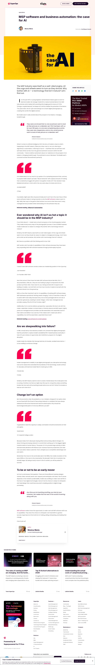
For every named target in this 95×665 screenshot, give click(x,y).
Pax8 (64, 644)
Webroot (65, 638)
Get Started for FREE (81, 124)
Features (36, 608)
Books (64, 612)
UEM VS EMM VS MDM (82, 614)
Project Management (38, 642)
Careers (35, 618)
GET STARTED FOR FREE (80, 3)
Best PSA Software (82, 618)
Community (66, 604)
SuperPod (65, 608)
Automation (51, 618)
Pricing (35, 610)
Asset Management (53, 604)
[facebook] (85, 91)
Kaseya (79, 644)
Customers (36, 614)
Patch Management (53, 606)
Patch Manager (81, 612)
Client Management (53, 620)
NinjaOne (80, 634)
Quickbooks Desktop (68, 642)
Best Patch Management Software (84, 609)
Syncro (79, 632)
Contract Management (53, 622)
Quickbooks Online (67, 640)
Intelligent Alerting (52, 612)
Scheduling (50, 631)
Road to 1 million (67, 616)
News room (36, 616)
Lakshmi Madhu (39, 591)
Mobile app (50, 626)
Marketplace (36, 612)
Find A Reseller (37, 628)
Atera (79, 630)
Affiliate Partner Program (39, 622)
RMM (35, 640)
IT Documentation (38, 644)
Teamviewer (66, 632)
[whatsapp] (82, 91)
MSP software (51, 199)
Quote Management (53, 616)
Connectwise (81, 640)
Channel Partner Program (39, 626)
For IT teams (36, 648)
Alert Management (52, 608)
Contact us (36, 620)
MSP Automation (82, 616)
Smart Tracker (51, 628)
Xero (64, 636)
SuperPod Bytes (66, 610)
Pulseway (80, 642)
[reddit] (76, 91)
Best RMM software (82, 604)
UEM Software (81, 606)
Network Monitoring (52, 624)
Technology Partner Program (40, 624)
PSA (34, 638)
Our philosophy (37, 606)
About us (36, 604)
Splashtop (65, 630)
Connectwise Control (68, 634)
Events (35, 631)
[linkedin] (79, 91)
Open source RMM (82, 622)
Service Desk (51, 614)
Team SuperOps (10, 591)
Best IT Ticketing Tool (83, 620)
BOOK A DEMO (65, 3)
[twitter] (73, 91)
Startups (65, 622)
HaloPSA (80, 638)
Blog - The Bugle (67, 606)
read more (22, 540)
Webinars (65, 620)
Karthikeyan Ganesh (86, 29)
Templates (65, 618)
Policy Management (53, 610)
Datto (79, 636)
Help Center (66, 614)
